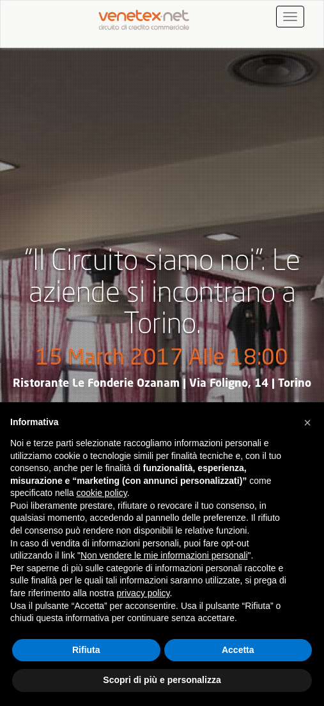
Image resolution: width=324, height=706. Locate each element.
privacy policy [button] (143, 593)
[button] (307, 422)
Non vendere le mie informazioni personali (164, 555)
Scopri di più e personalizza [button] (161, 680)
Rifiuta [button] (86, 650)
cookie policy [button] (102, 493)
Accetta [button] (238, 650)
